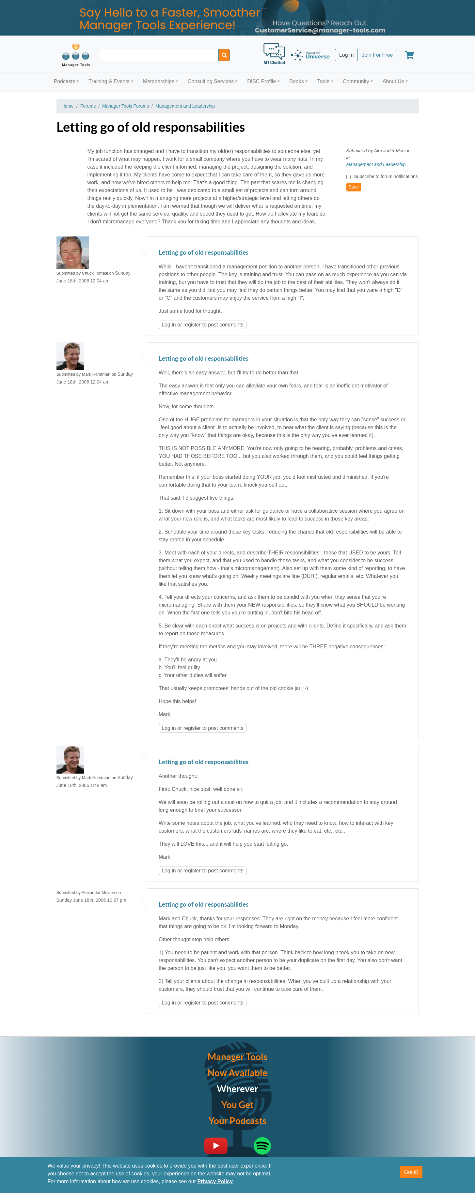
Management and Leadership (185, 106)
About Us (393, 81)
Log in (169, 324)
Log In (346, 55)
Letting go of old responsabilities (203, 253)
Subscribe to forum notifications (386, 176)
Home (68, 106)
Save (354, 186)
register (192, 324)
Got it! (411, 1172)
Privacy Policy (215, 1181)
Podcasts (64, 81)
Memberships (158, 81)
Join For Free (377, 55)
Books (296, 81)
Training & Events (109, 81)
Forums (88, 106)
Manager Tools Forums (125, 106)
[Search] (224, 55)
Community (356, 81)
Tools (323, 81)
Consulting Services (211, 81)
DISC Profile (261, 81)
